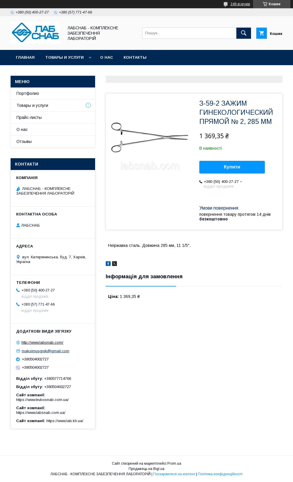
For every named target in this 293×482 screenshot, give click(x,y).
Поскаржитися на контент (174, 474)
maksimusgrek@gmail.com (45, 351)
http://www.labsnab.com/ (42, 342)
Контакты (135, 57)
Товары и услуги (64, 57)
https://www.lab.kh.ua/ (64, 421)
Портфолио (27, 93)
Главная (25, 57)
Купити (232, 166)
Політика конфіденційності (220, 474)
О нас (106, 57)
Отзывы (24, 141)
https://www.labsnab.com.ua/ (40, 412)
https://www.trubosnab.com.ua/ (42, 399)
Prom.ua (174, 463)
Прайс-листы (29, 117)
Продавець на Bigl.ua (146, 469)
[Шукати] (243, 33)
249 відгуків (240, 4)
